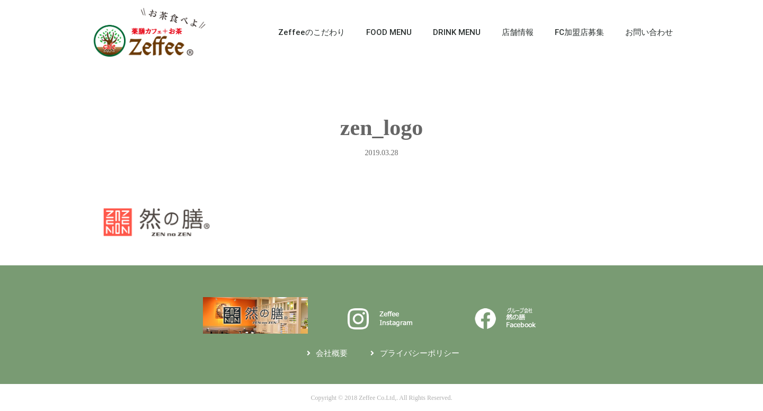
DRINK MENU (457, 32)
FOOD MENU (389, 32)
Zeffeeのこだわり (311, 32)
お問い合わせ (649, 32)
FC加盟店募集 (579, 32)
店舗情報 (518, 32)
